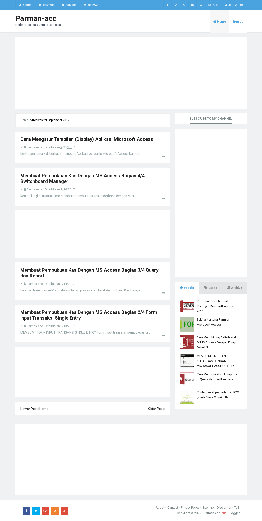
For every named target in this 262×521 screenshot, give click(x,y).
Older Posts (156, 409)
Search (214, 5)
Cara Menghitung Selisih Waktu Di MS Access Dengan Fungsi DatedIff (218, 342)
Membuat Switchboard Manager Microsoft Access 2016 (215, 306)
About (160, 508)
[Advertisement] (131, 73)
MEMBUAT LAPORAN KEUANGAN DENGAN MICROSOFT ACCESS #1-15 (215, 361)
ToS (237, 508)
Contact (172, 508)
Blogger (234, 513)
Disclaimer (224, 508)
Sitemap (208, 508)
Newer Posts (29, 409)
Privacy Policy (190, 508)
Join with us (234, 5)
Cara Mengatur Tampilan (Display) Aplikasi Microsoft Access (86, 139)
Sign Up (238, 22)
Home (24, 120)
